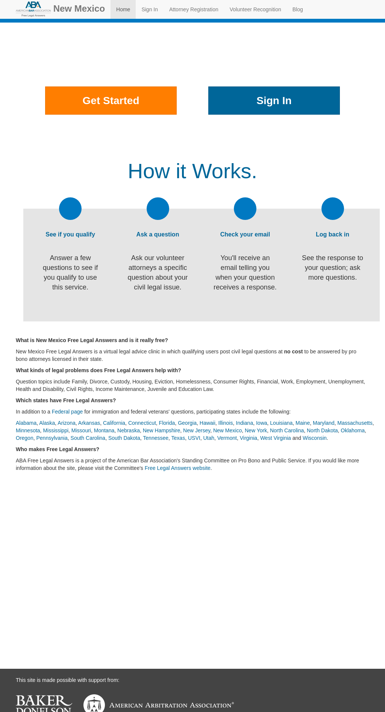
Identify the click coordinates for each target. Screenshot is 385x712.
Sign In (149, 9)
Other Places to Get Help (192, 127)
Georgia (187, 423)
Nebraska (128, 430)
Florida (167, 423)
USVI (194, 438)
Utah (208, 438)
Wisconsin (315, 438)
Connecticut (142, 423)
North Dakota (322, 430)
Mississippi (55, 430)
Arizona (66, 423)
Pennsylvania (51, 438)
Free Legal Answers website (178, 468)
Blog (298, 9)
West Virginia (275, 438)
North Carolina (287, 430)
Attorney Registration (193, 9)
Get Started (111, 100)
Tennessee (155, 438)
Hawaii (207, 423)
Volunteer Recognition (255, 9)
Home (123, 9)
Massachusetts (354, 423)
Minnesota (28, 430)
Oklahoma (353, 430)
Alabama (26, 423)
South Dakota (124, 438)
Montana (104, 430)
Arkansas (89, 423)
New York (256, 430)
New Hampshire (161, 430)
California (114, 423)
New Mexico (60, 9)
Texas (178, 438)
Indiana (244, 423)
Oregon (24, 438)
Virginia (248, 438)
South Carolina (88, 438)
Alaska (47, 423)
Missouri (81, 430)
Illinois (225, 423)
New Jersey (196, 430)
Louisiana (281, 423)
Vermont (227, 438)
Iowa (261, 423)
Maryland (324, 423)
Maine (303, 423)
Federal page (67, 412)
